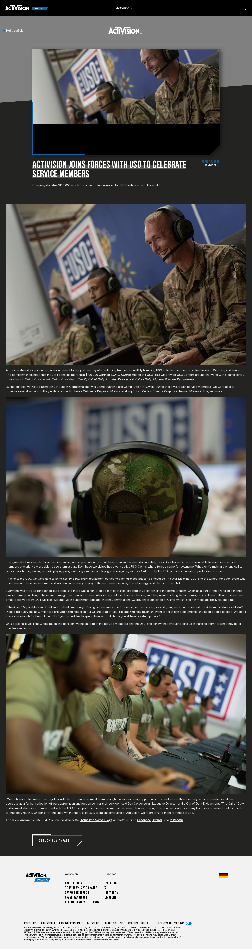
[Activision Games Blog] (26, 8)
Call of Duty (73, 883)
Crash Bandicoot (76, 897)
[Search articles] (244, 8)
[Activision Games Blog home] (38, 877)
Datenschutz (94, 923)
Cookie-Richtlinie (114, 923)
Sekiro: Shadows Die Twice (82, 902)
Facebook (110, 883)
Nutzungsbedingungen (71, 923)
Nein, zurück (13, 30)
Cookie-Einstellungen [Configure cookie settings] (138, 923)
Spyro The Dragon (77, 893)
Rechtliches (30, 923)
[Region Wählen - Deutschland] (223, 875)
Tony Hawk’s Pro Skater (81, 888)
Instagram (111, 893)
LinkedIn (110, 897)
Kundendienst (48, 923)
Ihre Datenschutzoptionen (170, 923)
